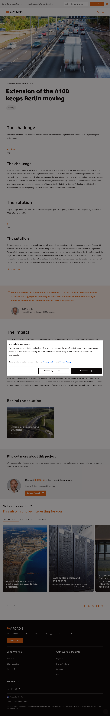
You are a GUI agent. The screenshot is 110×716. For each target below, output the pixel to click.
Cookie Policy (65, 362)
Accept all (84, 371)
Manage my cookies (52, 371)
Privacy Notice (49, 362)
